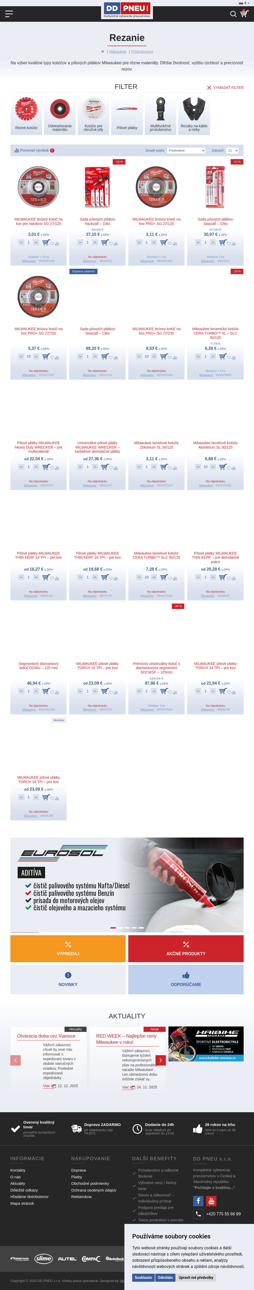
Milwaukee (117, 51)
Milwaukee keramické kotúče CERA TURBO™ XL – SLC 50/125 (215, 333)
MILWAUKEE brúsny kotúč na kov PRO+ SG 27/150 (38, 331)
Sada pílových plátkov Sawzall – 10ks (215, 221)
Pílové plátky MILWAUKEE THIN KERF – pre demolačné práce (215, 557)
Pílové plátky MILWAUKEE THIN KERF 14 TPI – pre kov (38, 555)
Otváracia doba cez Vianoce (46, 1036)
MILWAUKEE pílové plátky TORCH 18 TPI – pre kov (38, 779)
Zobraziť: (218, 150)
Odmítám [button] (165, 1277)
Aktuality (75, 1029)
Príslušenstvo (142, 51)
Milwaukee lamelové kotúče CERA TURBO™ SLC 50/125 (156, 555)
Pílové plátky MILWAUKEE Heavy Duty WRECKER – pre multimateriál (38, 447)
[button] (15, 1060)
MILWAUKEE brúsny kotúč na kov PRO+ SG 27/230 (156, 331)
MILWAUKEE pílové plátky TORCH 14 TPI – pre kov (215, 666)
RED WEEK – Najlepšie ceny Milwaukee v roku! (126, 1039)
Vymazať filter (228, 88)
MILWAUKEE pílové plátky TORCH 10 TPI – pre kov (97, 666)
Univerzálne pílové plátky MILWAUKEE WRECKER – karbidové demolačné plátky (97, 447)
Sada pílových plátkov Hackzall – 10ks (97, 221)
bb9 (123, 1281)
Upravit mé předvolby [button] (196, 1277)
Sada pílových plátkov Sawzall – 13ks (97, 331)
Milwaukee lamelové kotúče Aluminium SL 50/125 (215, 445)
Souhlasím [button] (143, 1277)
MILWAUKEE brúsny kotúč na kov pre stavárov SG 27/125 (38, 221)
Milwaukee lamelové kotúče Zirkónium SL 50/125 (156, 445)
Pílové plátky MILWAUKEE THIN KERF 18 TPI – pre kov (97, 555)
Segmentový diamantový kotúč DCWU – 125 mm (38, 666)
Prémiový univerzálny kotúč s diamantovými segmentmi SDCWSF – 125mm (156, 668)
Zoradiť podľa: (155, 150)
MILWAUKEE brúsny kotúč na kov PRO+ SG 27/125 (156, 221)
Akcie (155, 1029)
